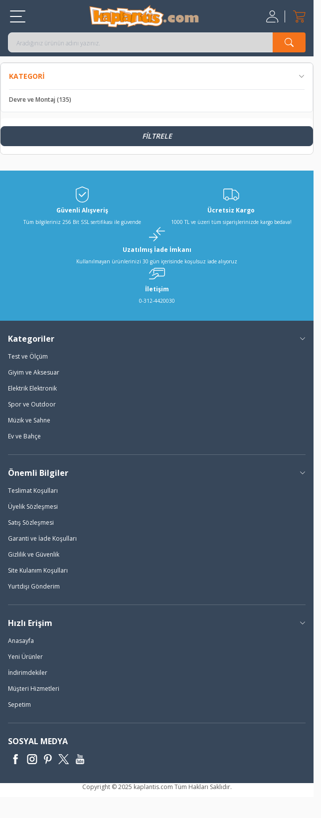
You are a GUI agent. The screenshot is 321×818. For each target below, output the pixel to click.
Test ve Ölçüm (28, 356)
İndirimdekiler (27, 672)
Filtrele (157, 136)
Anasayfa (21, 640)
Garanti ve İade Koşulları (42, 538)
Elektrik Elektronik (32, 388)
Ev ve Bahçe (24, 436)
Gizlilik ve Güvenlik (33, 554)
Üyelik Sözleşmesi (33, 506)
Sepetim (19, 704)
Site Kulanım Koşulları (38, 570)
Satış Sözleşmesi (31, 522)
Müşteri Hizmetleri (33, 688)
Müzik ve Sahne (29, 420)
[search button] (289, 42)
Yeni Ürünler (25, 656)
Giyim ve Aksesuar (33, 372)
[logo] (144, 16)
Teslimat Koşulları (33, 490)
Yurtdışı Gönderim (34, 586)
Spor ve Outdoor (32, 404)
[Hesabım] (273, 16)
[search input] (157, 42)
